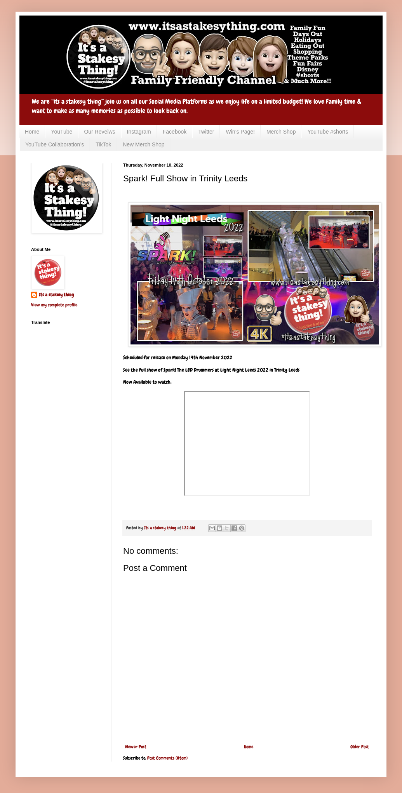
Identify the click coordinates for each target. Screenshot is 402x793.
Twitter (206, 132)
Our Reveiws (99, 132)
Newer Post (135, 747)
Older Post (359, 747)
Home (32, 132)
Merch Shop (281, 132)
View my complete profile (54, 305)
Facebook (174, 132)
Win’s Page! (240, 132)
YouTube (61, 132)
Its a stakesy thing (56, 295)
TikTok (103, 144)
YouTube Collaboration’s (54, 144)
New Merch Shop (143, 144)
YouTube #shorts (327, 132)
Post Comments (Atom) (167, 758)
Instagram (139, 132)
